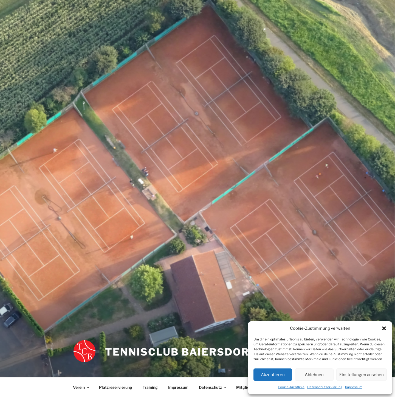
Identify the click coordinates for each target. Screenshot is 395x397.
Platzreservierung (115, 387)
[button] (384, 328)
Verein (81, 387)
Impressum (353, 387)
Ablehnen (314, 374)
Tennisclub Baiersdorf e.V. (192, 352)
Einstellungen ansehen (361, 374)
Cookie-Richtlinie (291, 387)
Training (150, 387)
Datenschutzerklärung (324, 387)
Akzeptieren (273, 374)
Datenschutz (213, 387)
